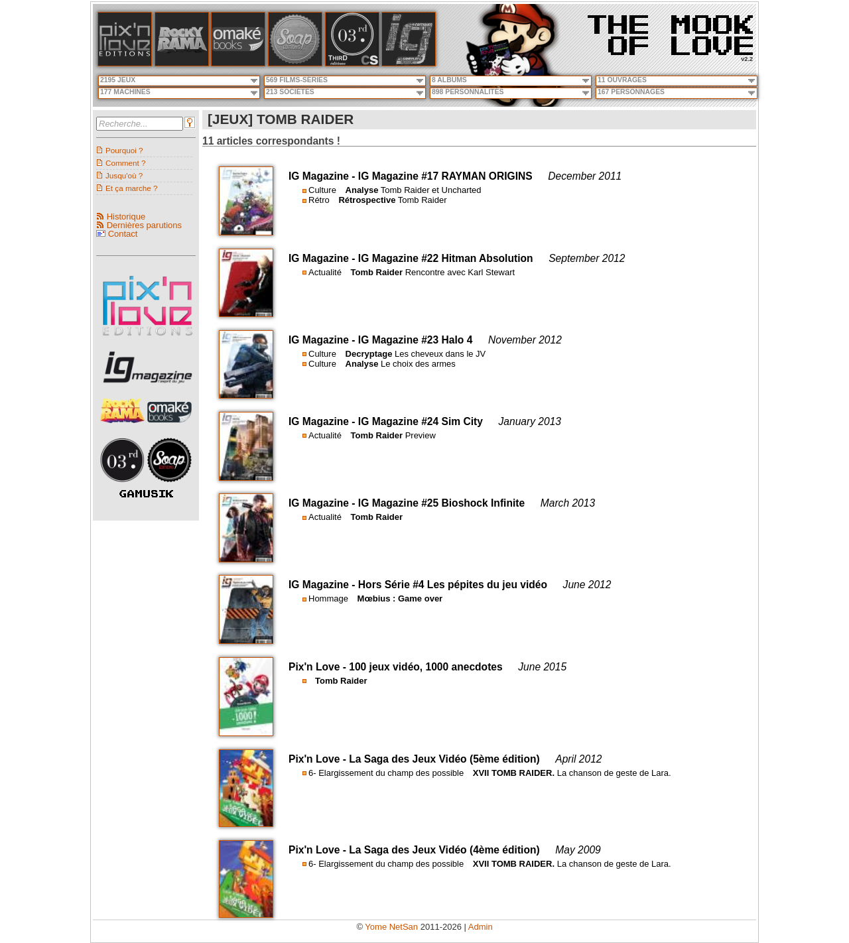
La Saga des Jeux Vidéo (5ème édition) (444, 759)
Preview (420, 435)
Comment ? (125, 162)
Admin (480, 927)
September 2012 (587, 258)
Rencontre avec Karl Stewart (460, 272)
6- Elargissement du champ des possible (386, 773)
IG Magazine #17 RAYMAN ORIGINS (445, 176)
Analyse (362, 190)
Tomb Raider (422, 200)
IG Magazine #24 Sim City (420, 421)
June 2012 (587, 584)
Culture (322, 190)
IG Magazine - (323, 176)
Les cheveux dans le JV (440, 354)
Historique (126, 216)
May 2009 (577, 849)
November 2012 (525, 340)
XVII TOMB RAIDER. (514, 773)
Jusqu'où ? (124, 175)
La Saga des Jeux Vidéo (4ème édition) (444, 849)
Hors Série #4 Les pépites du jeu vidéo (452, 584)
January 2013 (530, 421)
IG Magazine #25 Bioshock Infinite (441, 503)
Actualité (325, 272)
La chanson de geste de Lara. (614, 773)
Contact (123, 234)
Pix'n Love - (319, 666)
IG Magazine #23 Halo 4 (415, 340)
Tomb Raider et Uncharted (431, 190)
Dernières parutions (144, 225)
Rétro (319, 200)
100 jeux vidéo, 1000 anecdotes (425, 666)
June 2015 (542, 666)
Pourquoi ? (124, 150)
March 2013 (568, 503)
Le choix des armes (418, 364)
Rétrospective (366, 200)
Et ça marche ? (131, 188)
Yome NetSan (391, 927)
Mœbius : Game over (400, 598)
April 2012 (578, 759)
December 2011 (584, 176)
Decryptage (369, 354)
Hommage (328, 598)
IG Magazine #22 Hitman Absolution (445, 258)
